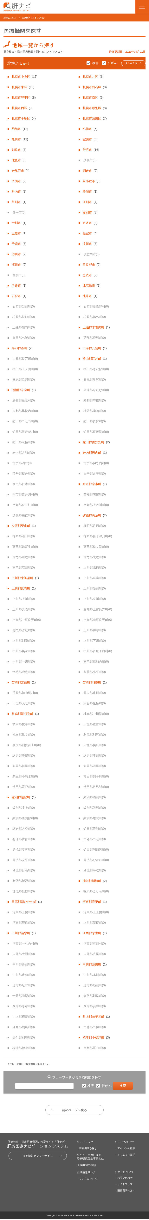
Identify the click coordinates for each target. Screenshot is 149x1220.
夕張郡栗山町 (24, 525)
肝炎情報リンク (86, 1173)
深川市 (19, 264)
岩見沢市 (20, 170)
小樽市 (90, 129)
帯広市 (91, 149)
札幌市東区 (23, 87)
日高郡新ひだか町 (27, 901)
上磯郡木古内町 (96, 327)
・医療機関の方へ (125, 1191)
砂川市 (19, 254)
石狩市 (19, 296)
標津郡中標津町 (96, 1037)
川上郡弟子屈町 (96, 1016)
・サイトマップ (124, 1184)
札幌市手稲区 (24, 118)
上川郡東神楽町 (25, 578)
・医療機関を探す (87, 1149)
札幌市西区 (22, 108)
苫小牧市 (91, 181)
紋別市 (90, 212)
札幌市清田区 (95, 118)
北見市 (19, 160)
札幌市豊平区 (24, 97)
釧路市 (19, 149)
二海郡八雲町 (95, 348)
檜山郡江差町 (95, 358)
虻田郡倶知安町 (96, 442)
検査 (91, 1086)
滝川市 (90, 243)
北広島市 (91, 285)
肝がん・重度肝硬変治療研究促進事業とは (90, 1157)
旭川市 (20, 139)
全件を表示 (127, 63)
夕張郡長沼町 (95, 515)
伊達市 (19, 285)
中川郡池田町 (95, 964)
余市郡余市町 (95, 484)
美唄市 (90, 191)
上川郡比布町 (24, 588)
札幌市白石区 (95, 87)
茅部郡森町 (22, 348)
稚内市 (19, 191)
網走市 (90, 170)
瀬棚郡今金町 (24, 390)
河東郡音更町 (95, 901)
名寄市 (90, 223)
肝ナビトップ (9, 17)
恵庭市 (90, 275)
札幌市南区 (93, 97)
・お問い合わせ (124, 1178)
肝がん (107, 1086)
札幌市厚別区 (95, 108)
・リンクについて (87, 1179)
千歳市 (19, 243)
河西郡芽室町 (95, 933)
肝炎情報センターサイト (38, 1156)
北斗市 (90, 296)
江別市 (90, 202)
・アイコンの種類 (125, 1149)
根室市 (90, 233)
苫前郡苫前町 (24, 682)
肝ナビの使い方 (124, 1142)
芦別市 (19, 202)
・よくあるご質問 (125, 1155)
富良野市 (91, 264)
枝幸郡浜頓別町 (25, 713)
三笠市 (19, 233)
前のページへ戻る (74, 1110)
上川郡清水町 (24, 933)
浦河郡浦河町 (95, 881)
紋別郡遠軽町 (24, 797)
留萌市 (19, 181)
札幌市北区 (93, 76)
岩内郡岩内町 (95, 452)
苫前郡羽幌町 (95, 682)
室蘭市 (90, 139)
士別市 (19, 223)
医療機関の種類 (86, 1165)
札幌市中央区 (24, 76)
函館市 (20, 129)
